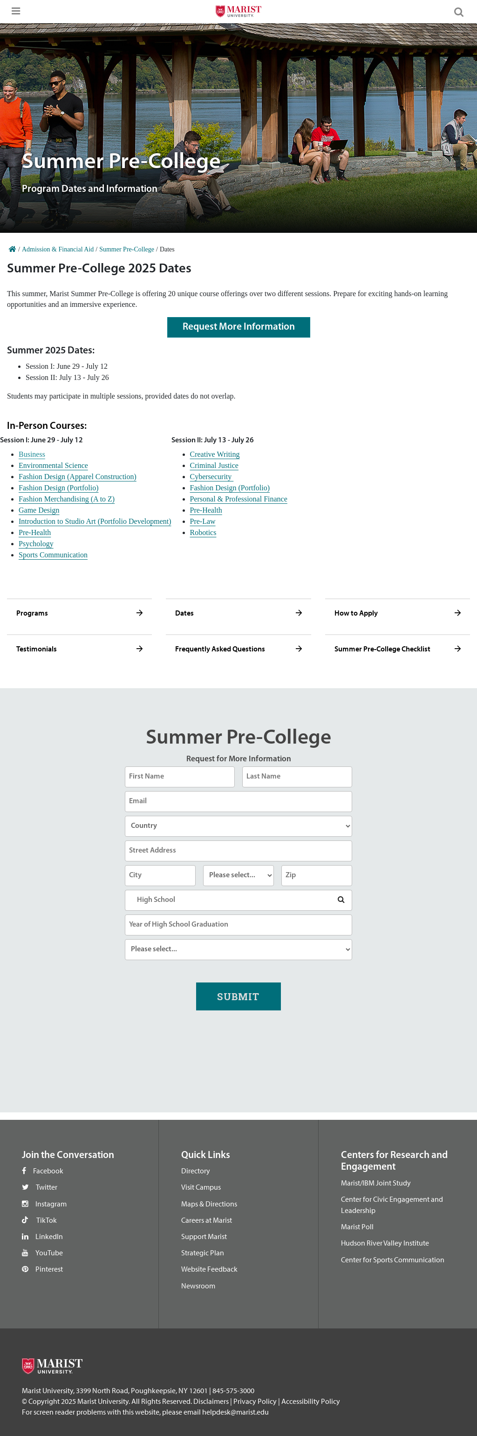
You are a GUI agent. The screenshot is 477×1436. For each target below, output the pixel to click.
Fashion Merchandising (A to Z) (67, 499)
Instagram (51, 1203)
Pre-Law (203, 521)
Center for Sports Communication (392, 1259)
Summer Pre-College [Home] (126, 249)
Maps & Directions (209, 1203)
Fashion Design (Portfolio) (59, 488)
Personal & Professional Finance (238, 499)
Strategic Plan (202, 1252)
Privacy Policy (255, 1401)
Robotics (203, 532)
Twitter (46, 1187)
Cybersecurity (212, 477)
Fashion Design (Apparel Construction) (77, 477)
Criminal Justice (214, 465)
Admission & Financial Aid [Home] (58, 249)
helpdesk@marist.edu (235, 1411)
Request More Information (239, 327)
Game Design (39, 510)
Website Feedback (209, 1268)
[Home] (12, 249)
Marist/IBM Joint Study (376, 1182)
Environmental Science (53, 465)
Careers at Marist (206, 1220)
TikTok (46, 1220)
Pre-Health (35, 532)
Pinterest (49, 1268)
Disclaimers (211, 1401)
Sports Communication (53, 555)
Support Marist (204, 1236)
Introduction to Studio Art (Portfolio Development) (95, 521)
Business (32, 454)
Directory (195, 1170)
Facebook (48, 1170)
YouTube (49, 1252)
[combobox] (238, 900)
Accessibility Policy (310, 1401)
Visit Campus (201, 1187)
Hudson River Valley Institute (385, 1242)
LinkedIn (49, 1236)
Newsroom (198, 1285)
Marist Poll (357, 1226)
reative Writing (217, 454)
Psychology (36, 544)
